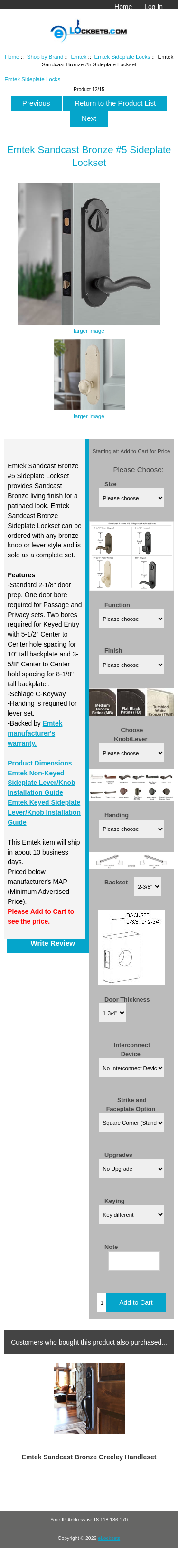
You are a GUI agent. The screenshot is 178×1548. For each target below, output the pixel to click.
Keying (114, 1200)
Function (117, 604)
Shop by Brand (45, 57)
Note (111, 1246)
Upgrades (118, 1154)
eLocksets (109, 1538)
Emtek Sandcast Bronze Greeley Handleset (89, 1457)
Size (110, 483)
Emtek (78, 57)
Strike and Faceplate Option (130, 1104)
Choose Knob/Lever (130, 734)
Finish (113, 650)
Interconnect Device (132, 1049)
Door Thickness (127, 998)
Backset (116, 882)
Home (123, 6)
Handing (116, 814)
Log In (153, 6)
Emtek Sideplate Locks (122, 57)
